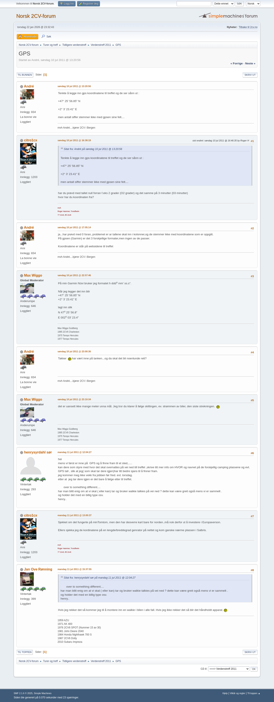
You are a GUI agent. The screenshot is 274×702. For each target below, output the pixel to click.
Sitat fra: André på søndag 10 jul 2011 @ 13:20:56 (93, 149)
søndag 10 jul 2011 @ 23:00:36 (74, 351)
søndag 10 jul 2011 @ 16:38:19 (74, 140)
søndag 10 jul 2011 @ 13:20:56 (74, 86)
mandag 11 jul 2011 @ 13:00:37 (75, 515)
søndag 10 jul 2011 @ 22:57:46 (74, 275)
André (29, 86)
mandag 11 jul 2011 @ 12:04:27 (75, 452)
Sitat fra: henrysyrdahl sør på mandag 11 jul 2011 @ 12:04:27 (100, 577)
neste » (250, 63)
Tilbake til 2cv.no (248, 27)
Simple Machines (42, 693)
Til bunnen (25, 75)
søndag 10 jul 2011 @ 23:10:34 (74, 399)
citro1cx (30, 140)
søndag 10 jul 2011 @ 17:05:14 (74, 227)
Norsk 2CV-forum (36, 16)
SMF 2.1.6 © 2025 (23, 693)
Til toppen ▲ (253, 693)
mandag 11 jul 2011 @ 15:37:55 (75, 569)
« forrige (237, 63)
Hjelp (225, 693)
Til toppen (24, 652)
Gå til (204, 668)
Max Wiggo (33, 275)
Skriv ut (250, 75)
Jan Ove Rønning (38, 569)
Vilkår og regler (237, 693)
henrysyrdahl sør (38, 452)
